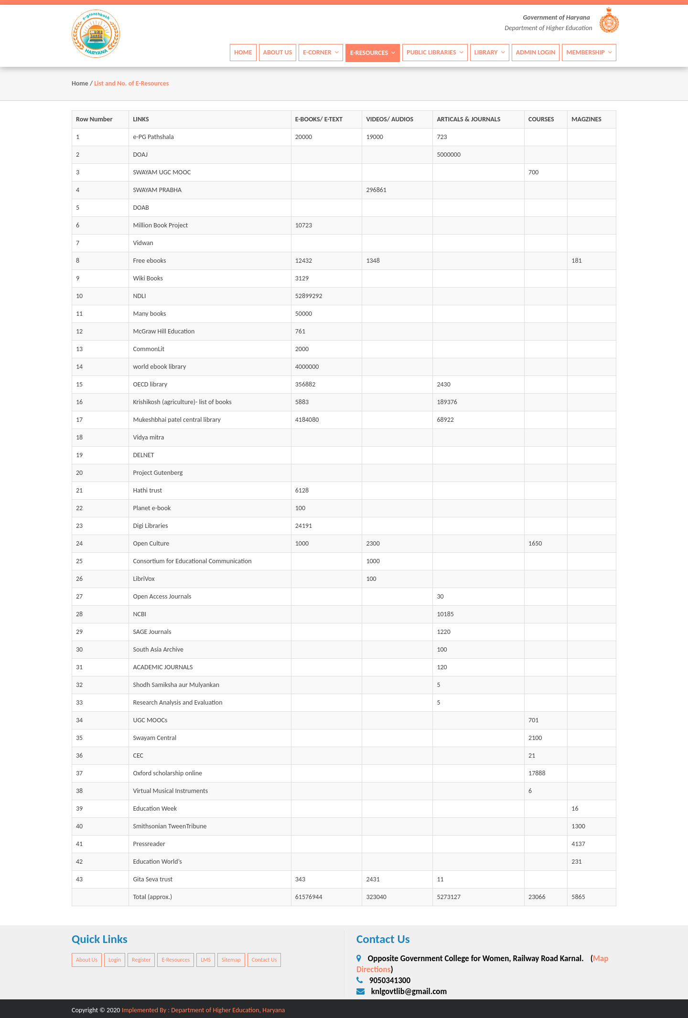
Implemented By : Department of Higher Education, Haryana (203, 1010)
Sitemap (231, 959)
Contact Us (264, 959)
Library (489, 52)
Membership (589, 52)
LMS (206, 959)
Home (243, 52)
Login (114, 959)
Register (141, 959)
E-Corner (321, 52)
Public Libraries (435, 52)
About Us (277, 52)
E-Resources (372, 52)
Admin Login (536, 52)
